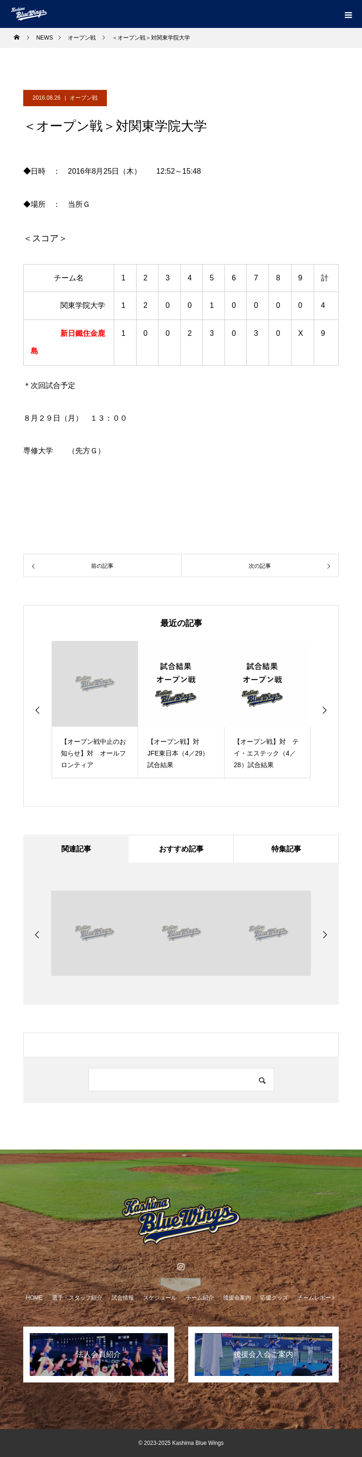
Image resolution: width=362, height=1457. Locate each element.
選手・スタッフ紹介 (77, 1297)
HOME (34, 1297)
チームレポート (316, 1297)
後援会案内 (237, 1297)
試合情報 (123, 1297)
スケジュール (160, 1297)
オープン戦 (84, 98)
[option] (95, 709)
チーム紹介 (200, 1297)
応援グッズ (274, 1297)
